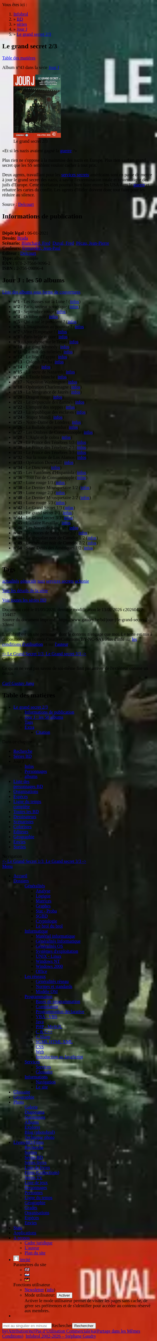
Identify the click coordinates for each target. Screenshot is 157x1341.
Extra (29, 727)
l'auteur (61, 644)
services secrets (75, 174)
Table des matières (18, 58)
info (50, 1289)
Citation (43, 732)
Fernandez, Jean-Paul (41, 248)
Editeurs (20, 831)
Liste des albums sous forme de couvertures (41, 292)
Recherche (22, 751)
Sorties (19, 846)
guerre (66, 150)
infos (74, 301)
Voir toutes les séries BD (24, 600)
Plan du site (35, 1253)
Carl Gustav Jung (18, 683)
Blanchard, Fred (36, 243)
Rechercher (62, 1325)
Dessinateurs (24, 816)
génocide (28, 581)
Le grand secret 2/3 (30, 707)
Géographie (23, 836)
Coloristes (22, 826)
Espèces (20, 796)
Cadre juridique (39, 1242)
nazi (41, 581)
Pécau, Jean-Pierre (92, 243)
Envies (19, 841)
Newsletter (34, 1289)
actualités (10, 581)
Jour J (54, 67)
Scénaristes (23, 821)
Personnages (36, 771)
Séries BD (22, 756)
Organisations (25, 791)
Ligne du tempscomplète (27, 804)
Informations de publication (49, 712)
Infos (29, 766)
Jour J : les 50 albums (44, 717)
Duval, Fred (63, 243)
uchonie (82, 581)
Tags (29, 722)
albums (31, 776)
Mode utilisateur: (40, 1295)
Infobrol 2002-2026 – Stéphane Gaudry (61, 1336)
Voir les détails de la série (25, 590)
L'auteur (32, 1247)
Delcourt (26, 204)
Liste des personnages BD (28, 784)
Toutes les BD (26, 811)
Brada (22, 238)
